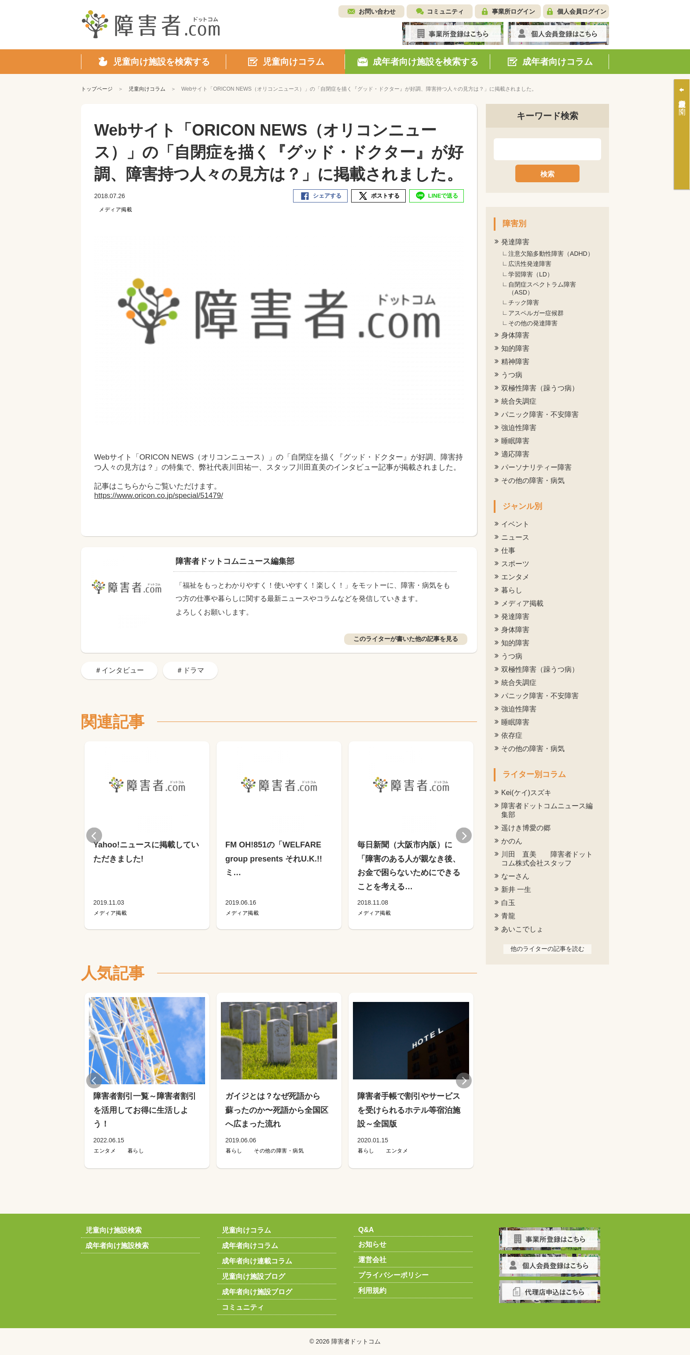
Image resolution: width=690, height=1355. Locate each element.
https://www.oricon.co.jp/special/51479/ (158, 495)
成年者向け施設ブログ (257, 1292)
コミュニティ (445, 11)
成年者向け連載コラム (257, 1261)
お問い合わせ (377, 11)
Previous (94, 835)
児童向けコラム (246, 1230)
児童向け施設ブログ (253, 1276)
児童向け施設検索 (113, 1230)
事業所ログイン (513, 11)
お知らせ (372, 1244)
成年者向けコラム (250, 1245)
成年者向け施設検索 (117, 1245)
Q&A (366, 1229)
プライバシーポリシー (393, 1275)
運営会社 (372, 1259)
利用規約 (372, 1290)
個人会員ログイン (581, 11)
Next (464, 835)
